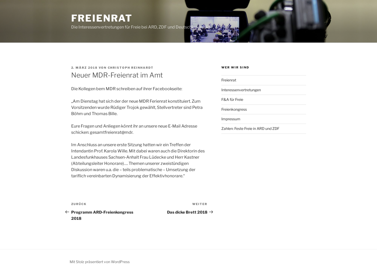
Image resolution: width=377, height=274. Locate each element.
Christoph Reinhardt (131, 67)
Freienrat (102, 18)
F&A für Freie (232, 99)
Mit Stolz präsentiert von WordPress (100, 261)
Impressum (230, 119)
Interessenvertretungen (241, 90)
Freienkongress (234, 109)
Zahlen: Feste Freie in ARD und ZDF (250, 128)
